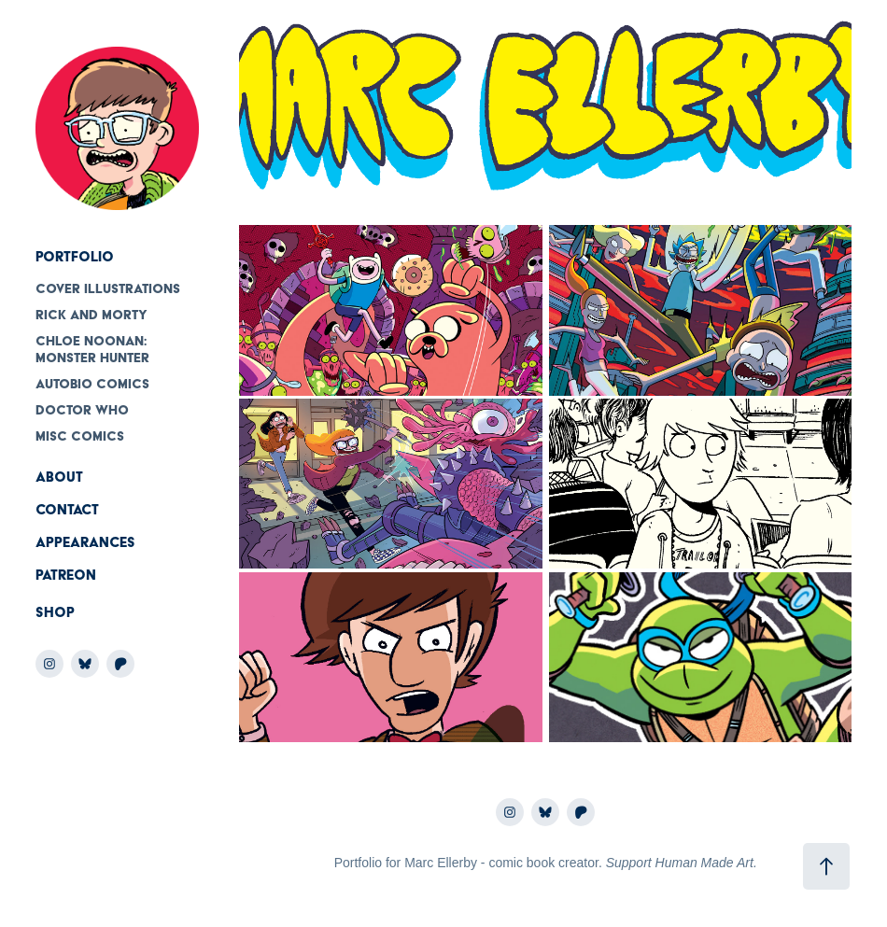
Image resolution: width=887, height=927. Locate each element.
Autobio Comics (92, 383)
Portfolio (74, 256)
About (59, 477)
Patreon (65, 575)
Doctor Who (82, 409)
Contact (67, 509)
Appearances (85, 542)
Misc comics (79, 435)
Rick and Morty (91, 314)
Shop (55, 612)
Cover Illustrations (107, 288)
